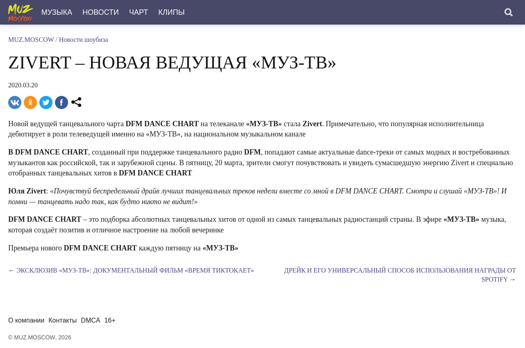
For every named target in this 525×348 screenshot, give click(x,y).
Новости (100, 12)
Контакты (62, 320)
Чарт (138, 12)
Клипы (171, 12)
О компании (26, 320)
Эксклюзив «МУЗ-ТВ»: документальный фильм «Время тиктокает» (135, 270)
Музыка (56, 12)
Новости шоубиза (83, 39)
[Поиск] (508, 12)
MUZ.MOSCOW (31, 39)
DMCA (90, 320)
